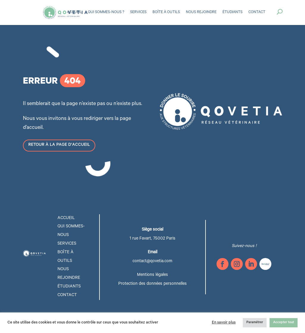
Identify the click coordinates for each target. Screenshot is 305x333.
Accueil (74, 12)
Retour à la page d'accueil (59, 145)
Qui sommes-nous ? (106, 12)
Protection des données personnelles (152, 284)
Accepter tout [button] (283, 323)
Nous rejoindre (201, 12)
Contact (256, 12)
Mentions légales (152, 275)
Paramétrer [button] (254, 323)
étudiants (69, 286)
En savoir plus (224, 323)
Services (138, 12)
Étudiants (232, 12)
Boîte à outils (166, 12)
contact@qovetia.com (152, 261)
